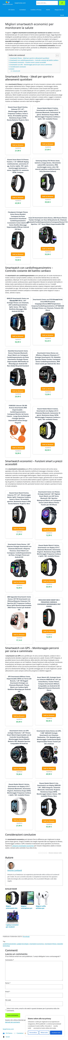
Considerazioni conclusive (18, 67)
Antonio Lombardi (14, 870)
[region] (45, 1026)
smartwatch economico (36, 944)
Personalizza (33, 1032)
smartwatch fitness (50, 944)
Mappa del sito (59, 10)
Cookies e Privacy (36, 10)
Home (48, 10)
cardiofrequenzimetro (9, 944)
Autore (12, 69)
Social (62, 15)
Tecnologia (26, 936)
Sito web (8, 1000)
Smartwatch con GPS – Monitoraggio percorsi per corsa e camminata (31, 64)
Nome (7, 983)
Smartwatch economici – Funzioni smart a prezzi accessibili (28, 62)
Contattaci (22, 10)
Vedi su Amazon (17, 145)
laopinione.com (8, 1029)
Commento (9, 960)
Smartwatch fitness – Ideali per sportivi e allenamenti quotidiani (29, 58)
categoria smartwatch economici (23, 846)
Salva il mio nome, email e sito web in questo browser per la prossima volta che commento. (33, 1009)
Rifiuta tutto (44, 1032)
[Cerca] (62, 3)
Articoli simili (16, 71)
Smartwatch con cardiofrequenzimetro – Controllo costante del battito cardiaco (34, 60)
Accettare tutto (56, 1032)
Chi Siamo (11, 10)
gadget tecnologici (23, 944)
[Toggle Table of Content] (56, 55)
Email (7, 992)
